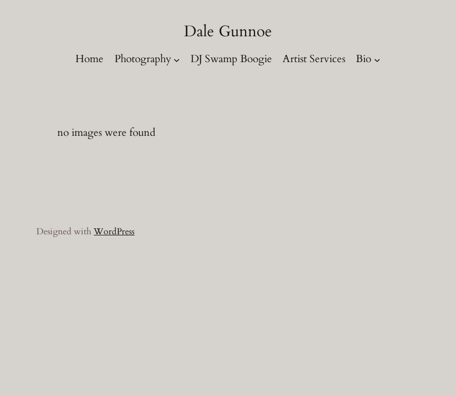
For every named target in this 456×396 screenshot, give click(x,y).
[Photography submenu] (176, 59)
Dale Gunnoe (228, 31)
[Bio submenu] (377, 59)
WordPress (114, 232)
